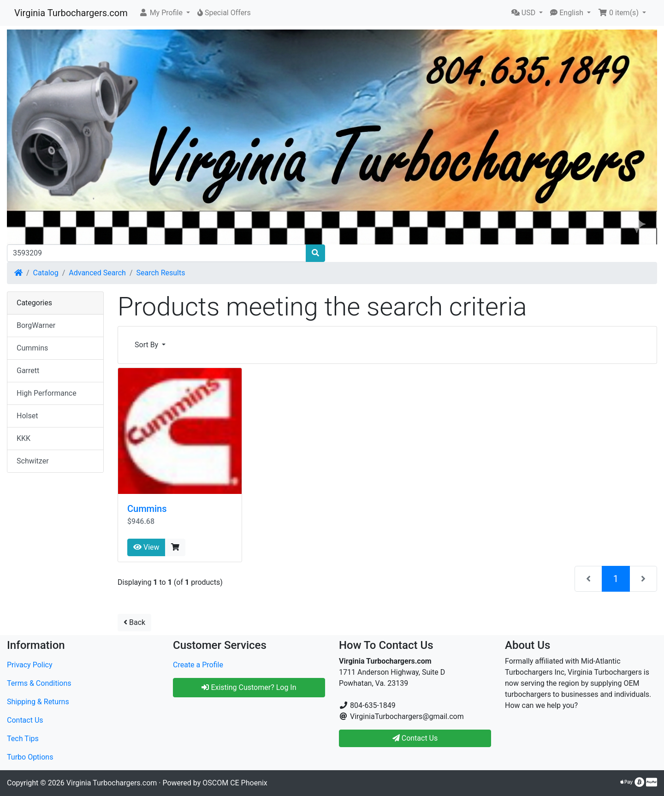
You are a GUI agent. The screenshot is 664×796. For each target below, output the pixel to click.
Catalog (46, 272)
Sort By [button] (147, 344)
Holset (27, 415)
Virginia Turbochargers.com (71, 12)
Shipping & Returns (38, 701)
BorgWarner (36, 325)
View (146, 547)
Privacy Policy (30, 664)
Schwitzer (33, 461)
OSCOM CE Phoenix (234, 782)
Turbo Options (30, 757)
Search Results (160, 272)
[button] (164, 13)
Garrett (28, 370)
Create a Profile (198, 664)
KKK (23, 438)
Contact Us (25, 720)
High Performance (47, 393)
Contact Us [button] (415, 738)
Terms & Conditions (39, 683)
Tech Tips (23, 738)
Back (134, 622)
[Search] (156, 253)
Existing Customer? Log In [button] (249, 687)
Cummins (147, 508)
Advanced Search (97, 272)
